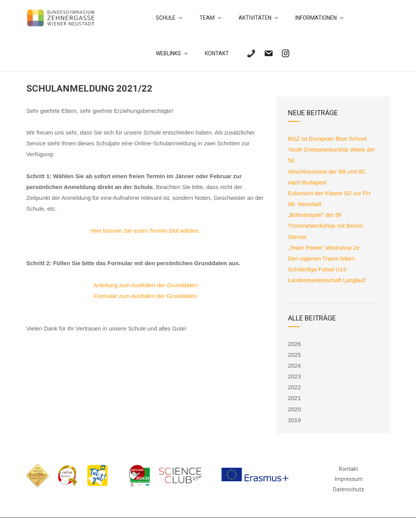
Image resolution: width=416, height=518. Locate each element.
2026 (294, 344)
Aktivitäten (255, 18)
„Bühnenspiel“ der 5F (315, 214)
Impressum (349, 479)
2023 (294, 376)
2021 (294, 398)
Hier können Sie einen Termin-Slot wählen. (145, 230)
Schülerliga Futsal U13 (317, 269)
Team (207, 18)
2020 (294, 409)
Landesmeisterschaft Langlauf (326, 280)
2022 (294, 387)
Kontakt (217, 53)
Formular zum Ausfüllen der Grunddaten (145, 296)
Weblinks (168, 53)
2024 (294, 365)
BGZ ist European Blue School (328, 138)
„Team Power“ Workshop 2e (324, 247)
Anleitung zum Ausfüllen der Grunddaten (146, 285)
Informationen (316, 18)
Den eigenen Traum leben (321, 258)
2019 (294, 420)
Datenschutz (348, 489)
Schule (166, 18)
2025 (294, 354)
